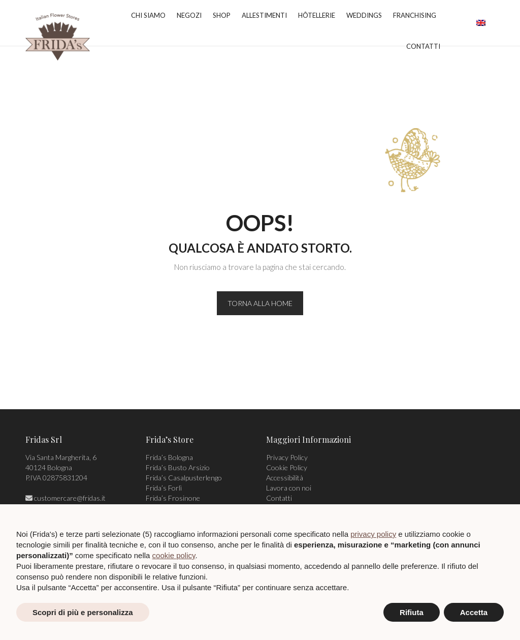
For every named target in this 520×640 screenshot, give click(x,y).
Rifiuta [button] (412, 612)
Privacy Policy (287, 457)
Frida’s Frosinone (173, 498)
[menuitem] (481, 23)
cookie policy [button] (174, 555)
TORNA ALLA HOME (260, 303)
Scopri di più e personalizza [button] (82, 612)
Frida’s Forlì (164, 487)
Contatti (279, 498)
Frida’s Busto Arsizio (178, 467)
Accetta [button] (474, 612)
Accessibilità (284, 477)
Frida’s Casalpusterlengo (184, 477)
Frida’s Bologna (169, 457)
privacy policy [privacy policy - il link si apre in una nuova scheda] (373, 534)
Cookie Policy (286, 467)
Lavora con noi (288, 487)
